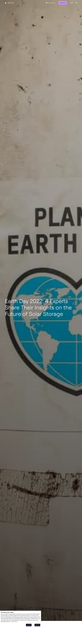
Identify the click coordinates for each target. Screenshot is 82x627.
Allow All (37, 625)
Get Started (62, 2)
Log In (71, 2)
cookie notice (14, 621)
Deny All (29, 625)
